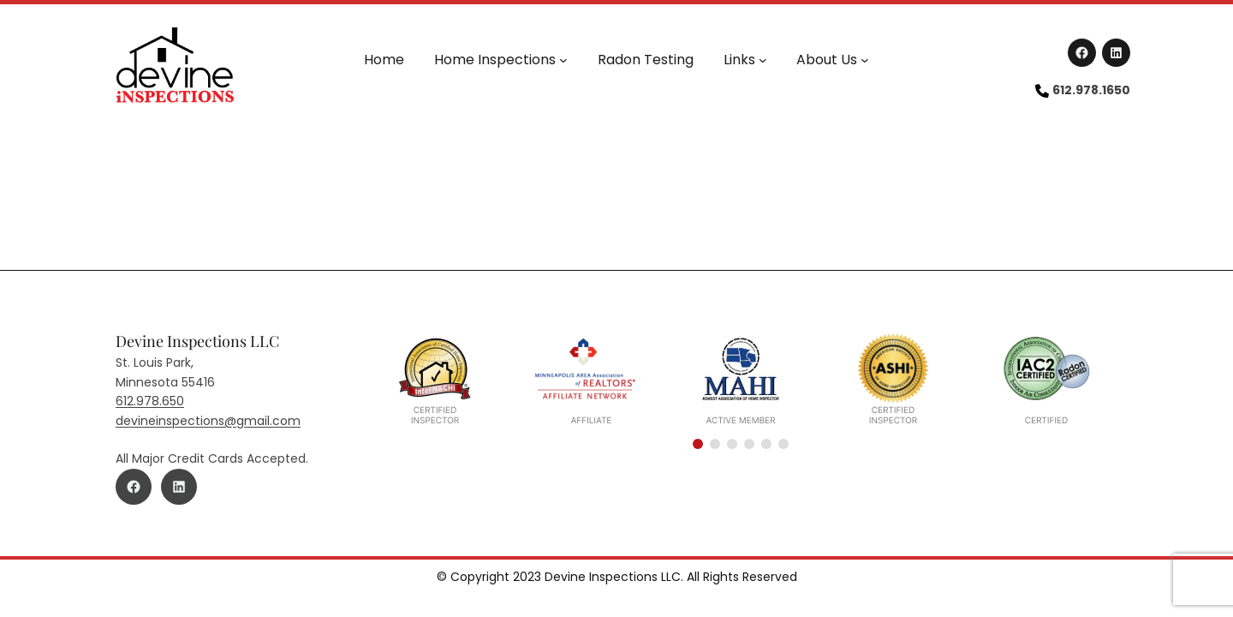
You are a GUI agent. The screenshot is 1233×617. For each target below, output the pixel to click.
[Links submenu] (763, 60)
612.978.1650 (1091, 90)
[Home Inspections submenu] (563, 60)
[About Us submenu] (865, 60)
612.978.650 (150, 401)
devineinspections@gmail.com (208, 420)
